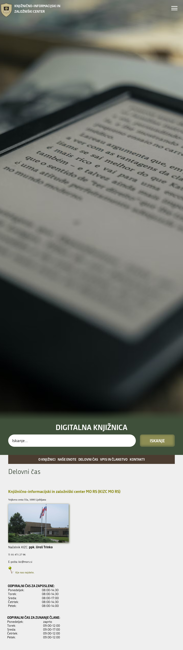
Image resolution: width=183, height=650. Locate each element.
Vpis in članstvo (114, 356)
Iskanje (157, 338)
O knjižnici (47, 356)
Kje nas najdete (24, 637)
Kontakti (137, 356)
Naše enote (67, 356)
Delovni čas (88, 356)
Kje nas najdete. (24, 469)
